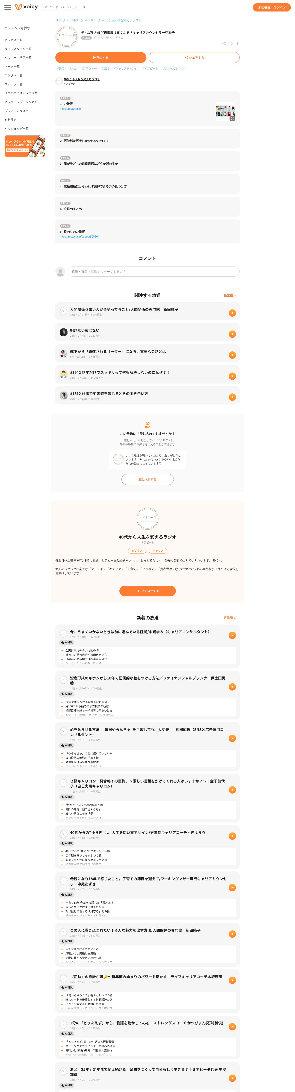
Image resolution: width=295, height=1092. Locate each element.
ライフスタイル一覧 (18, 49)
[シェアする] (194, 57)
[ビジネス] (137, 550)
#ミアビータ (150, 68)
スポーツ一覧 (14, 84)
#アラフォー (89, 68)
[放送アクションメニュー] (237, 43)
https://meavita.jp (70, 108)
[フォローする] (147, 591)
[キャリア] (158, 550)
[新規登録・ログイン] (272, 7)
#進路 (105, 68)
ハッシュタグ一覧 (17, 128)
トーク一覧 (12, 66)
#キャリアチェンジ (126, 68)
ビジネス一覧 (14, 40)
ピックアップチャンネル (21, 102)
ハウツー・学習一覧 (18, 57)
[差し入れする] (147, 479)
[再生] (232, 313)
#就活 (60, 68)
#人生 (73, 68)
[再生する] (100, 57)
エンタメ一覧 (14, 75)
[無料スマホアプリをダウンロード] (25, 146)
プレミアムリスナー (18, 111)
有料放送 (11, 119)
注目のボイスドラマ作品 (21, 93)
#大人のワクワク (173, 68)
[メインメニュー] (8, 7)
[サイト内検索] (83, 7)
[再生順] (229, 295)
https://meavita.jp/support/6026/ (79, 236)
